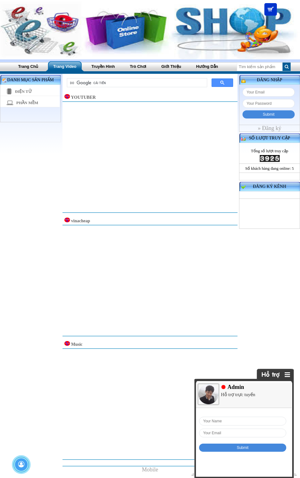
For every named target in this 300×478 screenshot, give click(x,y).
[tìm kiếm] (136, 83)
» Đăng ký (269, 128)
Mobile (150, 469)
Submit (268, 114)
